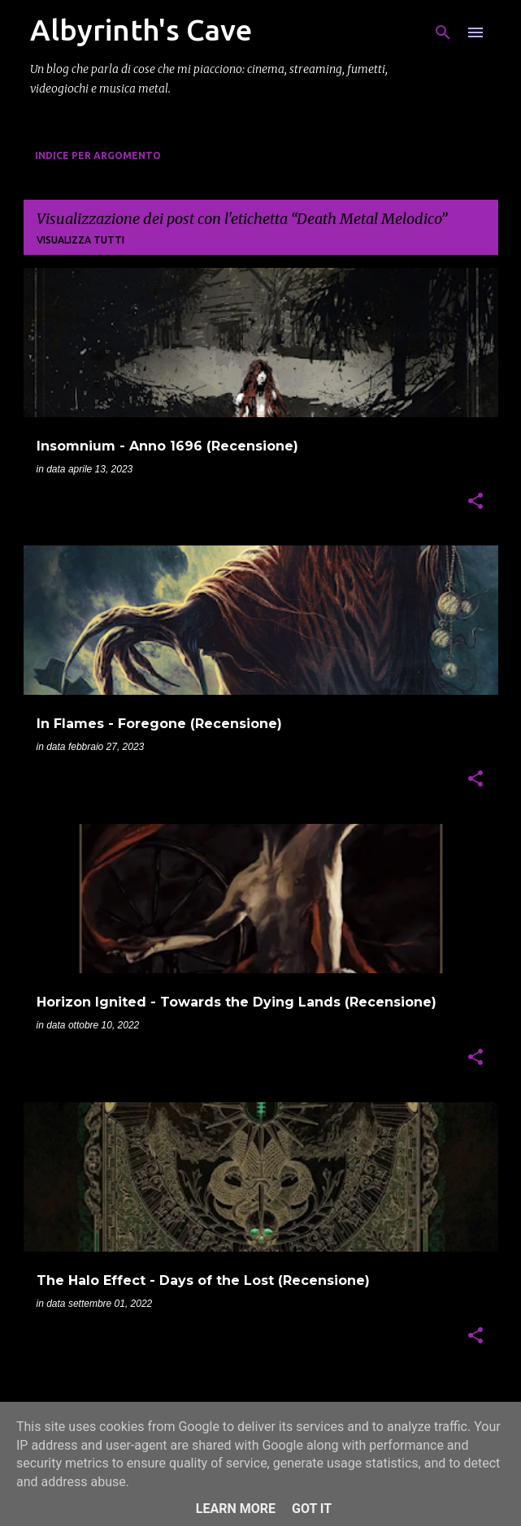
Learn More (236, 1508)
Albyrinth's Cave (141, 29)
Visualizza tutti (80, 240)
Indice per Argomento (98, 155)
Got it (312, 1508)
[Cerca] (443, 32)
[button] (475, 502)
